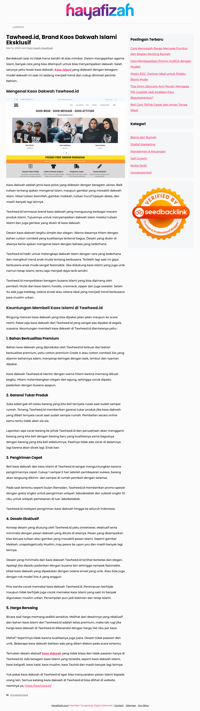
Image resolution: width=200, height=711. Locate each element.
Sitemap (131, 705)
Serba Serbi (138, 165)
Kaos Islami (63, 69)
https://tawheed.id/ (38, 686)
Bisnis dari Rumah (143, 137)
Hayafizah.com (60, 705)
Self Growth (138, 158)
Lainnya (18, 27)
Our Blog (143, 705)
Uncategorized (19, 694)
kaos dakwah (51, 653)
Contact (119, 705)
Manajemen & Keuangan (148, 151)
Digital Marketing (142, 144)
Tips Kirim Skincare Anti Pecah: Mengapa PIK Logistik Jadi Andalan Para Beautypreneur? (159, 92)
